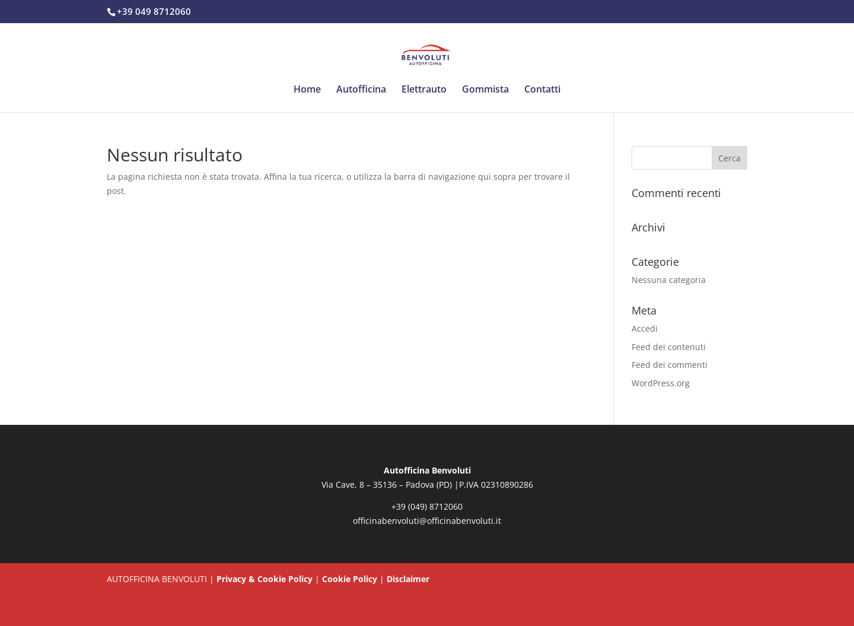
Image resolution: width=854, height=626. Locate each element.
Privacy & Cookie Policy (264, 578)
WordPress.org (661, 383)
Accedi (645, 328)
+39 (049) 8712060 (427, 506)
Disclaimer (408, 578)
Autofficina (361, 90)
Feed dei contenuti (669, 346)
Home (307, 90)
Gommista (485, 90)
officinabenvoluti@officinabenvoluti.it (427, 520)
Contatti (542, 90)
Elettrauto (424, 90)
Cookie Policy (349, 578)
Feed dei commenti (670, 364)
